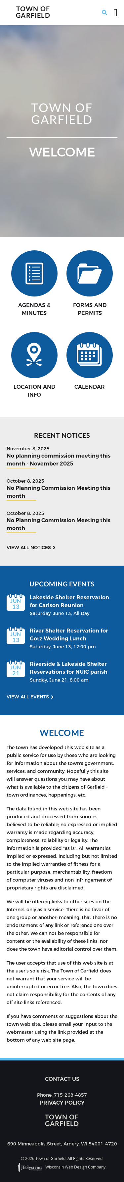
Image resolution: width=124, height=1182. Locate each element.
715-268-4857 (70, 1095)
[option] (62, 131)
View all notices (29, 547)
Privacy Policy (62, 1103)
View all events (28, 697)
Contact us (62, 1079)
